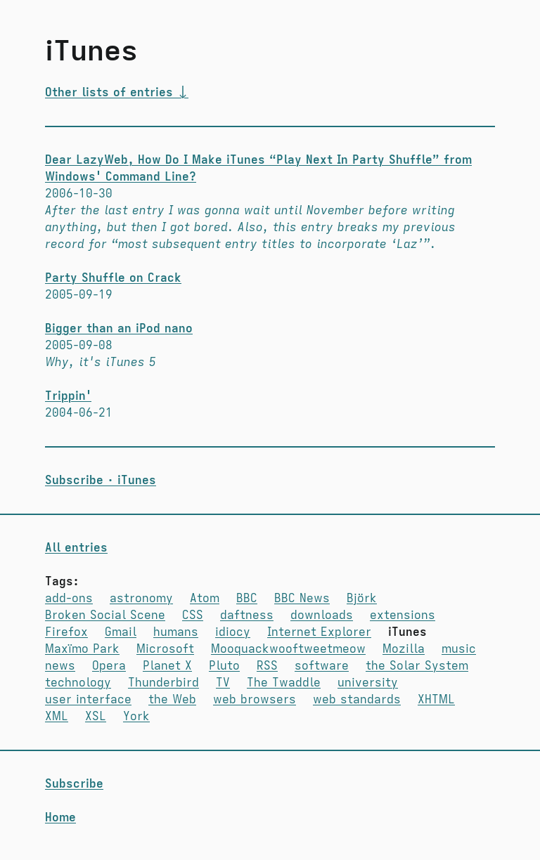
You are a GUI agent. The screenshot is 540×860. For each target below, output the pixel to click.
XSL (95, 717)
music (459, 649)
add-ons (69, 599)
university (368, 683)
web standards (357, 700)
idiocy (232, 632)
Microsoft (165, 649)
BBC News (302, 599)
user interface (88, 700)
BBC (246, 599)
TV (223, 683)
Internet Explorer (319, 632)
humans (175, 632)
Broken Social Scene (105, 615)
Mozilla (403, 649)
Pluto (224, 666)
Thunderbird (163, 683)
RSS (267, 666)
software (322, 666)
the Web (172, 700)
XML (56, 717)
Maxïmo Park (82, 649)
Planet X (167, 666)
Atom (204, 599)
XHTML (436, 700)
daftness (247, 615)
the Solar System (417, 666)
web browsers (254, 700)
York (136, 717)
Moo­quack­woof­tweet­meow (288, 649)
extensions (402, 615)
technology (78, 683)
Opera (109, 666)
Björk (362, 599)
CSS (192, 615)
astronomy (141, 599)
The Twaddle (284, 683)
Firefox (66, 632)
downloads (321, 615)
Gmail (120, 632)
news (60, 666)
